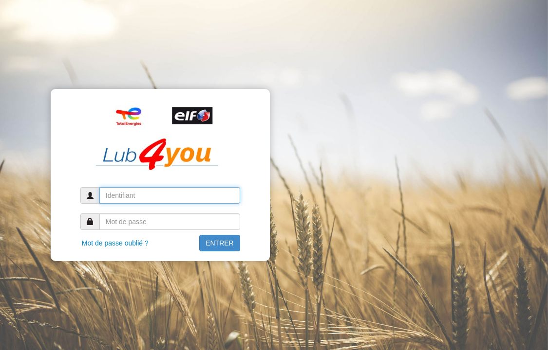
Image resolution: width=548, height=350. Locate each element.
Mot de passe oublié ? (115, 243)
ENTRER (220, 243)
